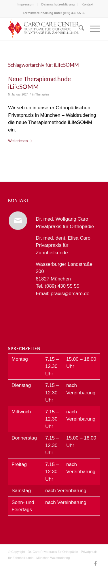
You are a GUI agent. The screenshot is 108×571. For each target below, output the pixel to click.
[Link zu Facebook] (95, 563)
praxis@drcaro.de (70, 293)
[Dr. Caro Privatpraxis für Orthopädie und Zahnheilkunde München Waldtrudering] (45, 29)
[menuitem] (26, 4)
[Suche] (78, 29)
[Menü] (92, 29)
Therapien (42, 94)
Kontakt (87, 4)
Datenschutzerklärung (58, 4)
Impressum (26, 4)
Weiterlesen (20, 141)
